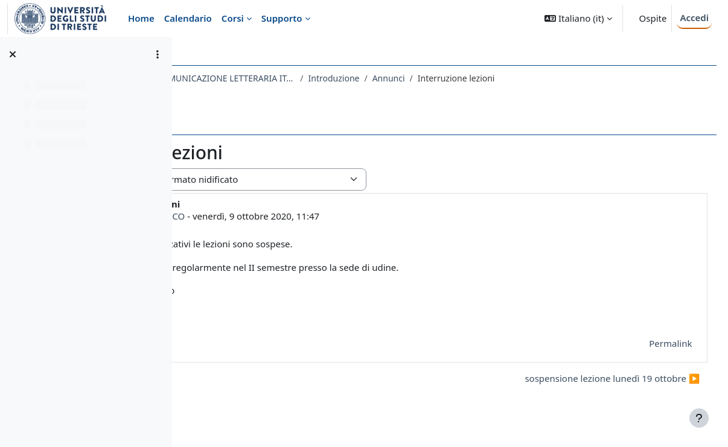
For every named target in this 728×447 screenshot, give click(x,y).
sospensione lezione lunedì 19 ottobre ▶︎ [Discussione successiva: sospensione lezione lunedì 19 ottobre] (589, 378)
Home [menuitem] (141, 18)
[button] (578, 18)
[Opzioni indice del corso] (157, 54)
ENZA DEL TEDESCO (285, 216)
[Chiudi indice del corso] (12, 54)
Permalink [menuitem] (648, 343)
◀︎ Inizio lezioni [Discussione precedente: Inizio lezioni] (236, 378)
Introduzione (475, 78)
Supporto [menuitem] (281, 18)
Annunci (530, 78)
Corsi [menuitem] (233, 18)
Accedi (694, 17)
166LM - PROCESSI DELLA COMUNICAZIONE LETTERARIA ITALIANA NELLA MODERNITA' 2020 (316, 78)
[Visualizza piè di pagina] (699, 418)
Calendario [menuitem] (188, 18)
